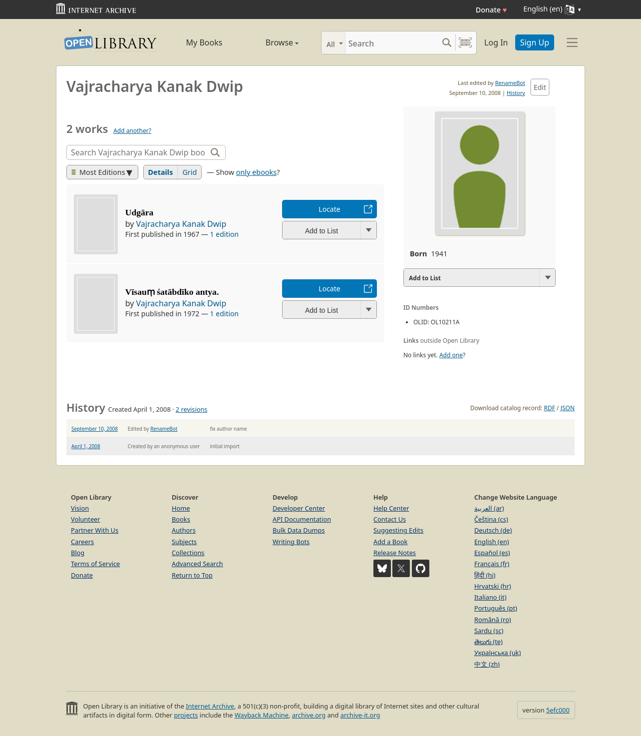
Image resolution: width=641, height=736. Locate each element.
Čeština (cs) (491, 519)
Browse (271, 42)
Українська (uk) (497, 652)
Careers (82, 541)
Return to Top (192, 575)
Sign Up (534, 42)
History (516, 92)
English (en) (491, 541)
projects (186, 715)
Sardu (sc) (488, 630)
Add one (451, 355)
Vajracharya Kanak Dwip (181, 223)
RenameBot (510, 82)
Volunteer (85, 519)
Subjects (184, 541)
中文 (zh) (487, 664)
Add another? (132, 130)
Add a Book (390, 541)
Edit (540, 87)
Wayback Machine (262, 715)
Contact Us (389, 519)
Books (181, 519)
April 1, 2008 (85, 446)
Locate (329, 209)
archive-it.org (360, 715)
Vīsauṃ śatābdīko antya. (172, 292)
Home (181, 508)
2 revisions (192, 409)
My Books (204, 42)
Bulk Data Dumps (299, 530)
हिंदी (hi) (484, 575)
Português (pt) (495, 608)
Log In (496, 42)
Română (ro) (492, 619)
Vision (80, 508)
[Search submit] (446, 42)
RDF (549, 408)
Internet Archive (210, 706)
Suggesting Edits (398, 530)
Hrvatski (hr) (492, 586)
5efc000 (558, 710)
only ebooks (256, 172)
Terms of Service (95, 563)
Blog (77, 552)
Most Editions (98, 172)
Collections (188, 552)
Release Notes (394, 552)
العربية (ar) (489, 508)
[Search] (391, 42)
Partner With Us (94, 530)
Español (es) (492, 552)
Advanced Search (197, 563)
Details (160, 172)
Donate (491, 9)
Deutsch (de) (493, 530)
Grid (189, 172)
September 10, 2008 (94, 428)
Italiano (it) (490, 597)
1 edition (224, 234)
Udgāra (139, 212)
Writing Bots (291, 541)
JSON (568, 408)
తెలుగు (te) (488, 641)
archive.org (308, 715)
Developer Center (299, 508)
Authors (184, 530)
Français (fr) (491, 563)
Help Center (391, 508)
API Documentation (302, 519)
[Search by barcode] (465, 42)
